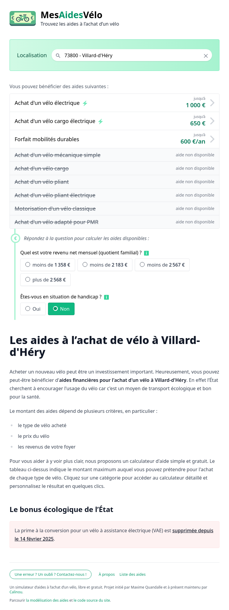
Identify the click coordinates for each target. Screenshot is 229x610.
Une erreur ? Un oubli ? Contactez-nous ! (50, 574)
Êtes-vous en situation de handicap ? (61, 296)
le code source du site (92, 600)
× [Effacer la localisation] (205, 55)
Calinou (16, 592)
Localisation (32, 55)
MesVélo (71, 15)
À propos (107, 574)
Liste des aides (133, 574)
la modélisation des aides (47, 600)
